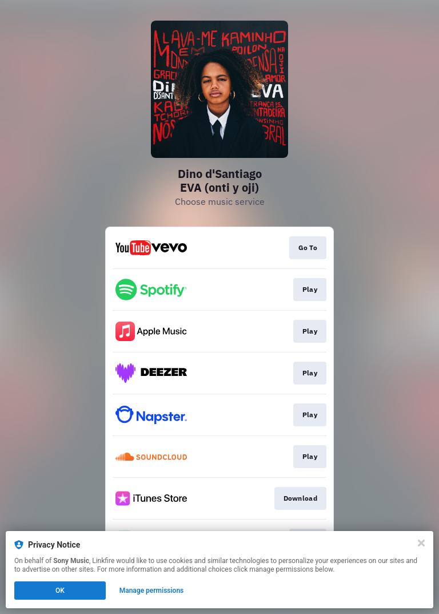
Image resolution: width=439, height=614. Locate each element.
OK (60, 591)
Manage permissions (151, 591)
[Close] (421, 543)
